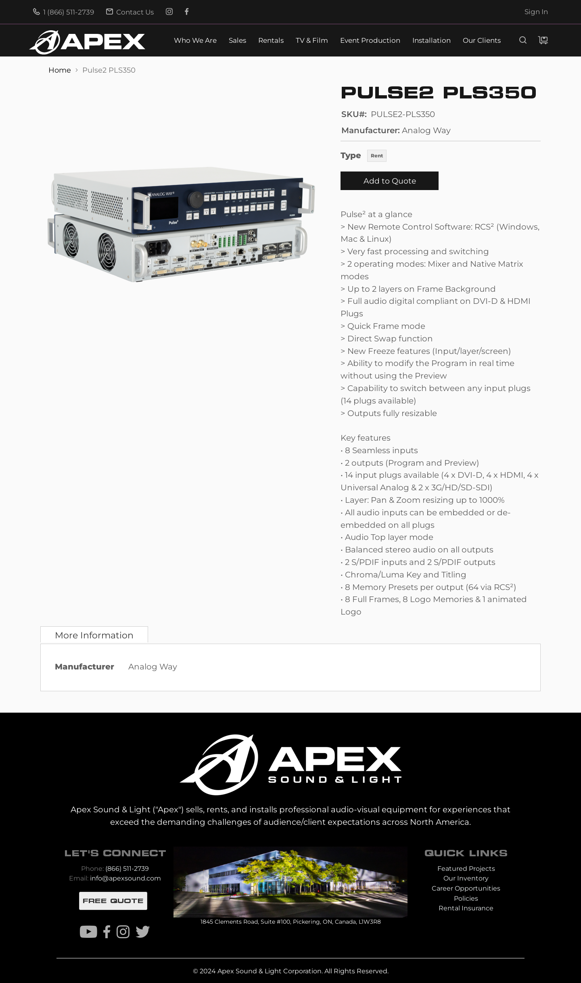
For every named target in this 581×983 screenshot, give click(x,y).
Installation (431, 40)
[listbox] (377, 156)
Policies (466, 898)
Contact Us (130, 12)
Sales (237, 40)
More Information (94, 635)
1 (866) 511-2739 (63, 12)
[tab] (94, 634)
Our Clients (482, 40)
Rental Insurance (466, 908)
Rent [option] (377, 156)
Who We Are (195, 40)
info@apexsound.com (125, 878)
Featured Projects (466, 868)
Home (60, 70)
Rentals (271, 40)
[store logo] (87, 42)
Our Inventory (466, 878)
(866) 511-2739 (127, 868)
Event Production (370, 40)
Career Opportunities (466, 888)
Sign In (536, 12)
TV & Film (312, 40)
